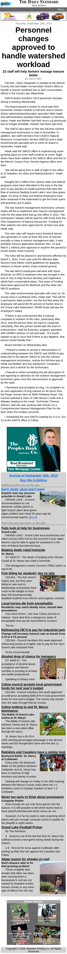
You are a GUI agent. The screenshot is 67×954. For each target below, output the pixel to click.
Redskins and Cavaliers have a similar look (33, 752)
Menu (62, 9)
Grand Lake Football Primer (22, 827)
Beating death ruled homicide (23, 550)
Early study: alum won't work (22, 489)
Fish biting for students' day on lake (28, 573)
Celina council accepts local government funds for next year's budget (31, 686)
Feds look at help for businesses (25, 528)
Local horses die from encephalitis (27, 603)
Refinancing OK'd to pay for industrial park (33, 630)
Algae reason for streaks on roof (25, 859)
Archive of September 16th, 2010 (33, 475)
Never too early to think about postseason (32, 797)
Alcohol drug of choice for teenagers (28, 656)
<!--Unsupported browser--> (33, 922)
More (33, 517)
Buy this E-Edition (33, 480)
